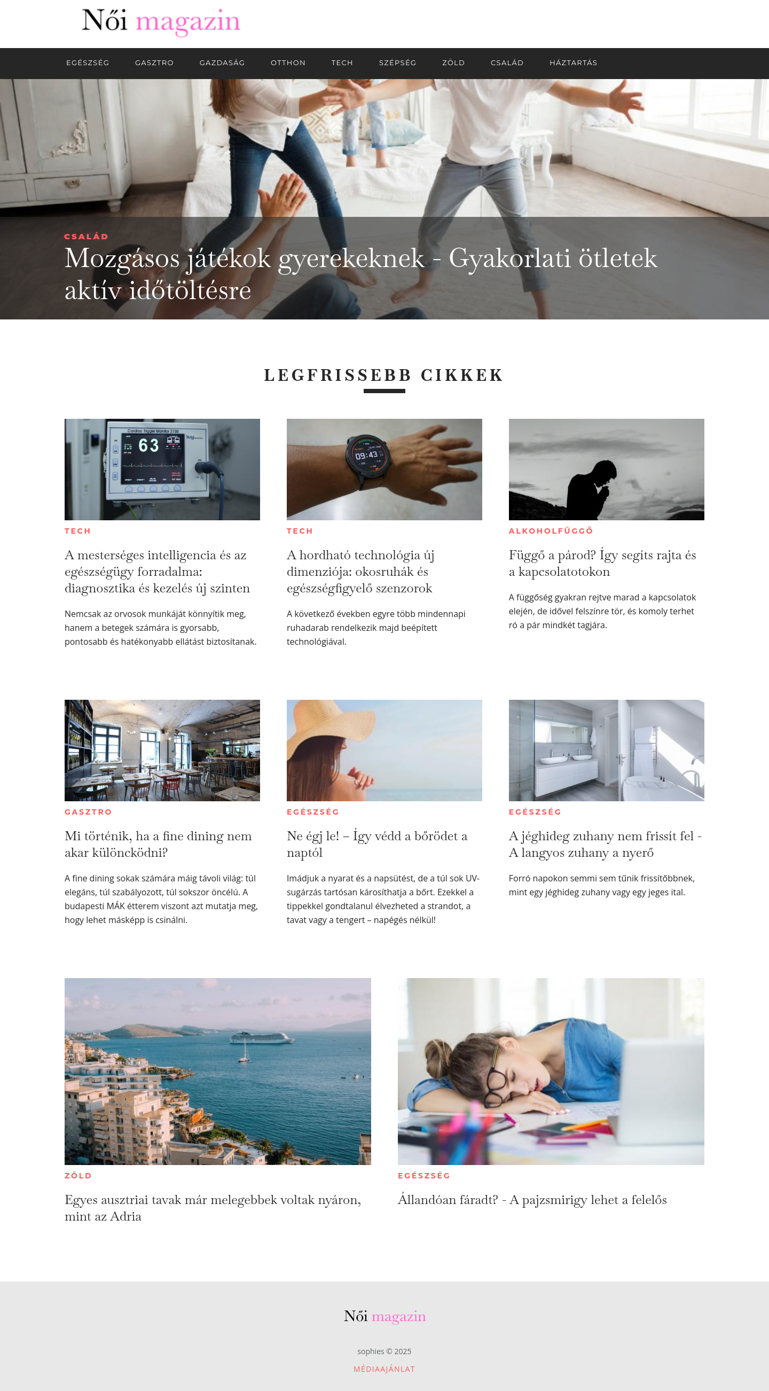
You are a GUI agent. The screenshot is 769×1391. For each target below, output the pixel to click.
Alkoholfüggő (551, 531)
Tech (78, 531)
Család (86, 236)
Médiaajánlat (384, 1369)
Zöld (78, 1176)
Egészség (313, 812)
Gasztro (89, 812)
